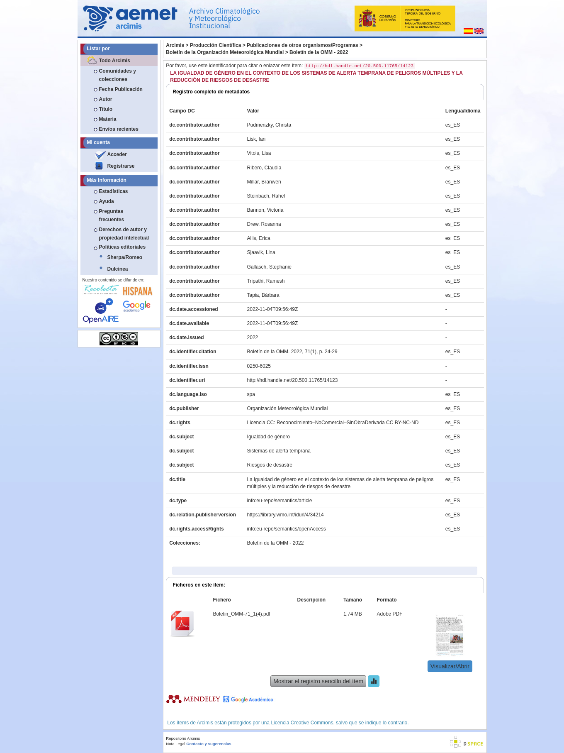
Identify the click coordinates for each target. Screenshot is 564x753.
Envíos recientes (119, 129)
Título (106, 109)
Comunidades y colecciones (117, 75)
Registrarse (121, 166)
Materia (108, 119)
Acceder (117, 154)
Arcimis (175, 45)
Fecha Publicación (121, 89)
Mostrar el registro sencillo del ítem (318, 681)
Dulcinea (117, 269)
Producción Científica (215, 45)
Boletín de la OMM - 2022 (318, 52)
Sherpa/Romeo (125, 257)
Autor (105, 99)
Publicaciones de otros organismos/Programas (302, 45)
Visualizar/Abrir (449, 666)
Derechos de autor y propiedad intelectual (124, 234)
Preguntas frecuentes (111, 215)
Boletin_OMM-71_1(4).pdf (241, 614)
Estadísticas (113, 191)
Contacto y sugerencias (208, 743)
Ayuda (106, 201)
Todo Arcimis (114, 61)
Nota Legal (175, 743)
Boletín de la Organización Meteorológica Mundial (225, 52)
